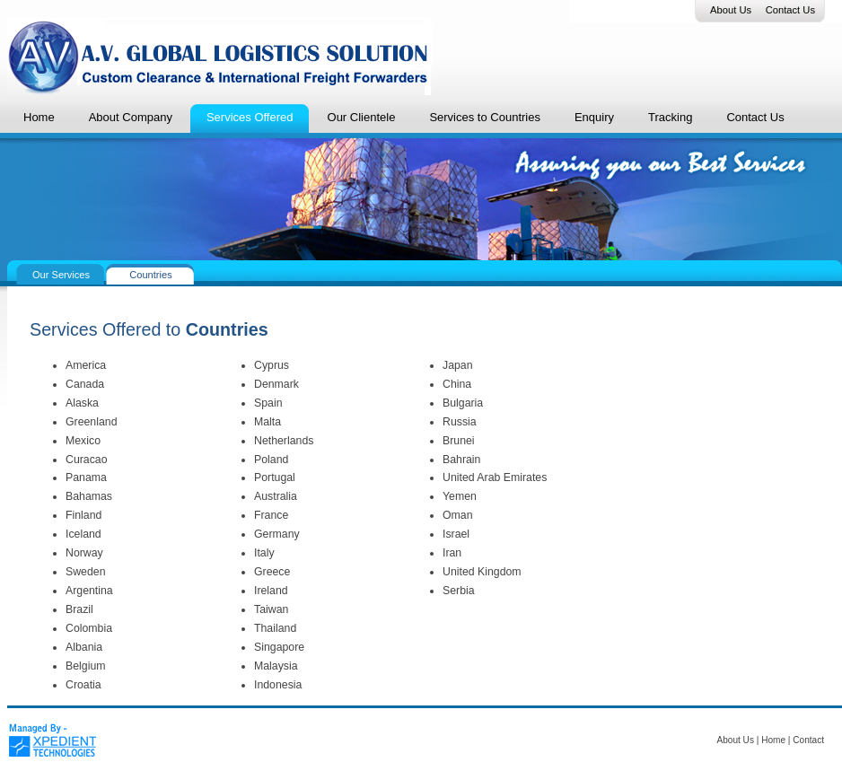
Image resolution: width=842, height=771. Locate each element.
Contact (808, 740)
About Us (730, 9)
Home (773, 740)
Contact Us (790, 9)
